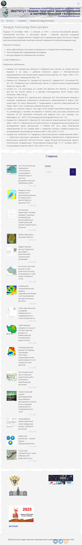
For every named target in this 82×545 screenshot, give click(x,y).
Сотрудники (21, 21)
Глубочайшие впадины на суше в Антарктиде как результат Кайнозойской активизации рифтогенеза (26, 332)
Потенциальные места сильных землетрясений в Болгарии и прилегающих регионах (25, 378)
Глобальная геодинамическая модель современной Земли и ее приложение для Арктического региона (27, 293)
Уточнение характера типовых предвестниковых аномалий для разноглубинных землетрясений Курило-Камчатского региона (27, 218)
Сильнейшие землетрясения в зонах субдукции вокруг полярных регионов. (25, 424)
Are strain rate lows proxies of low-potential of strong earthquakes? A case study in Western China (27, 272)
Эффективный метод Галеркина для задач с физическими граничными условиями (25, 253)
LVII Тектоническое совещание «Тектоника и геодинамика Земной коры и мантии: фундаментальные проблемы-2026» (26, 174)
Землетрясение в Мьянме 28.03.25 (25, 235)
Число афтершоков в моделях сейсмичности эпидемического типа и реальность (26, 313)
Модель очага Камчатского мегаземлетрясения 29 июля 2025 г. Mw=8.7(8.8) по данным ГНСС (27, 196)
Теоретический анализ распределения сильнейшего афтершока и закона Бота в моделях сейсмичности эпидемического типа (27, 402)
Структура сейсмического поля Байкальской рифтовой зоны (27, 454)
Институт (10, 21)
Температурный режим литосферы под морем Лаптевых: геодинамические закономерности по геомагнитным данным (27, 356)
